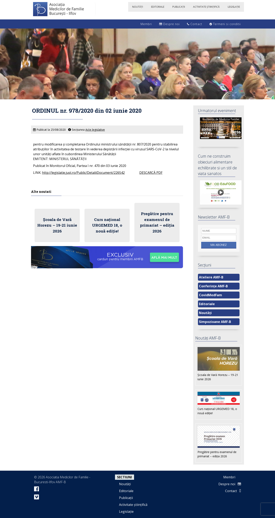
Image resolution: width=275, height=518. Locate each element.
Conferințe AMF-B (213, 286)
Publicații (126, 498)
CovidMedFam (210, 295)
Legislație (126, 511)
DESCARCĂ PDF (150, 172)
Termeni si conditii (225, 24)
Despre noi (169, 24)
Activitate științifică (133, 504)
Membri (144, 24)
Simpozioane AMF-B (215, 322)
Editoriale (207, 304)
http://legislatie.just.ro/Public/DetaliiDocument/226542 (83, 172)
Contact (194, 24)
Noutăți (205, 313)
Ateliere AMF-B (211, 277)
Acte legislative (95, 130)
